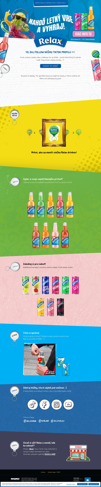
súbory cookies (46, 483)
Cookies (43, 473)
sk (95, 3)
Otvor (54, 3)
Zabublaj (48, 3)
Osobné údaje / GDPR (54, 473)
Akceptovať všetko (93, 484)
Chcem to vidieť (50, 66)
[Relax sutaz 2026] (50, 23)
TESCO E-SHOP (50, 455)
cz (92, 3)
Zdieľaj (59, 3)
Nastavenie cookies (70, 484)
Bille (31, 450)
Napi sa (43, 3)
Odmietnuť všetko (82, 484)
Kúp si (64, 3)
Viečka (37, 3)
